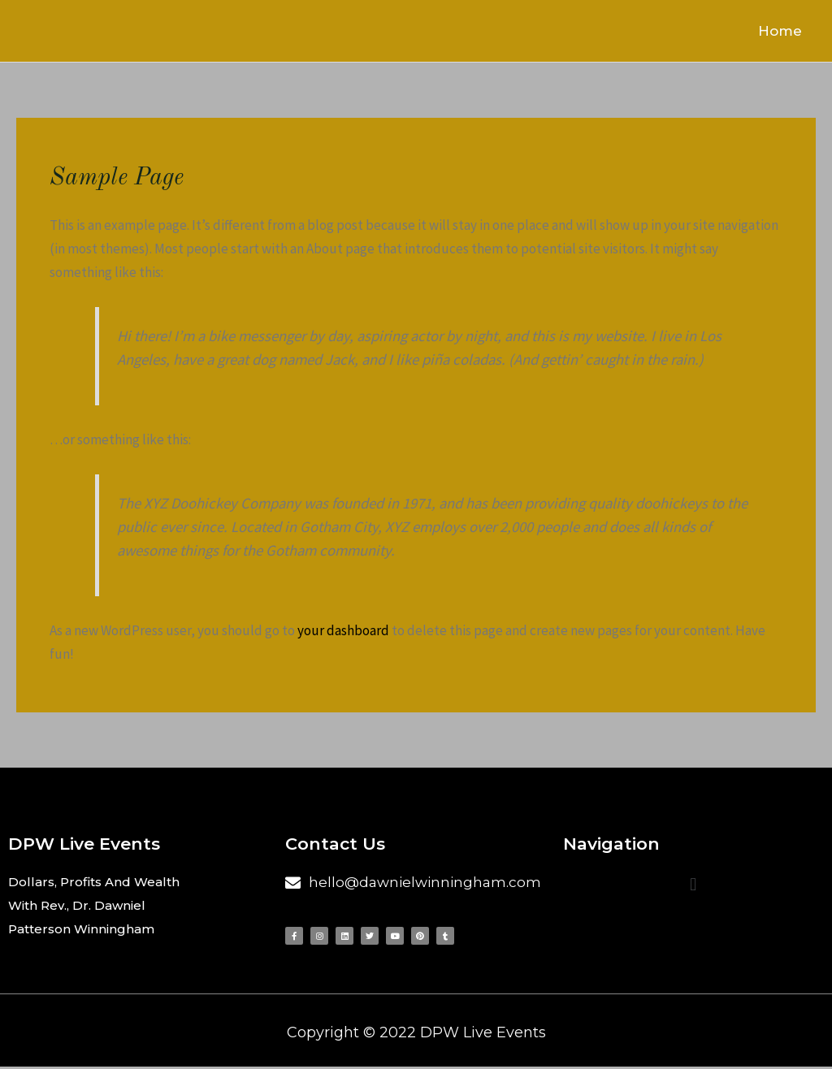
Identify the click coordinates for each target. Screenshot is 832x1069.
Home (786, 32)
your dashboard (343, 633)
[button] (693, 885)
